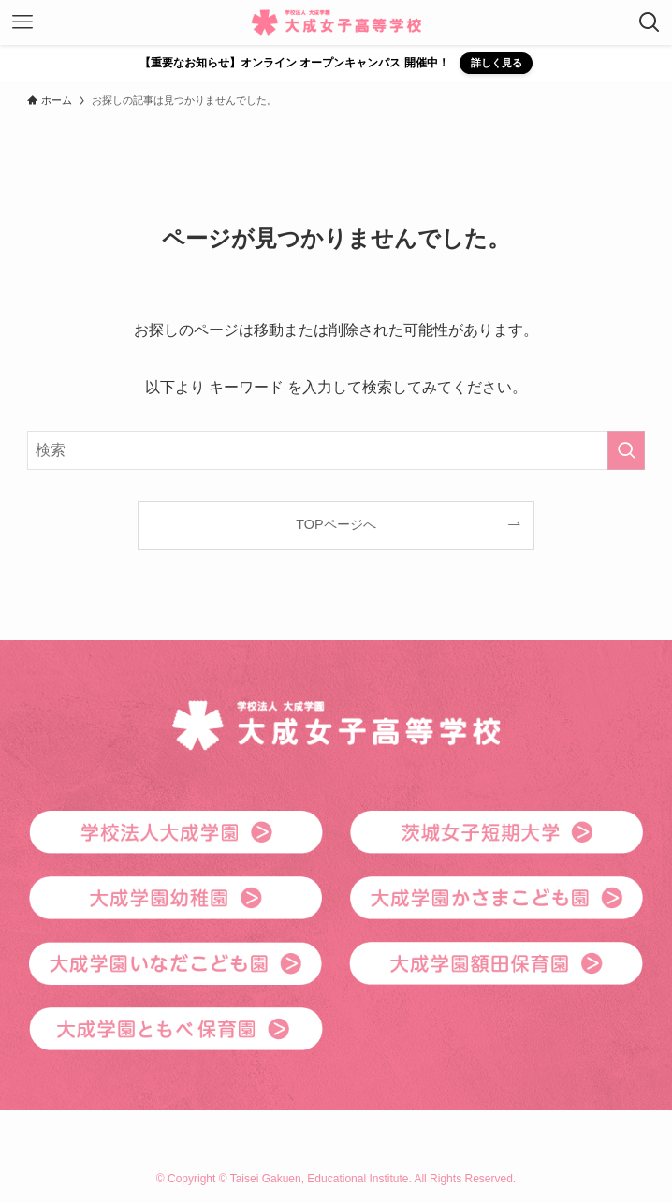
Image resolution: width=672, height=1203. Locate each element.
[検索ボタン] (649, 22)
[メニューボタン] (22, 22)
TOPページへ (335, 524)
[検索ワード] (336, 450)
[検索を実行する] (626, 450)
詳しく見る (496, 62)
